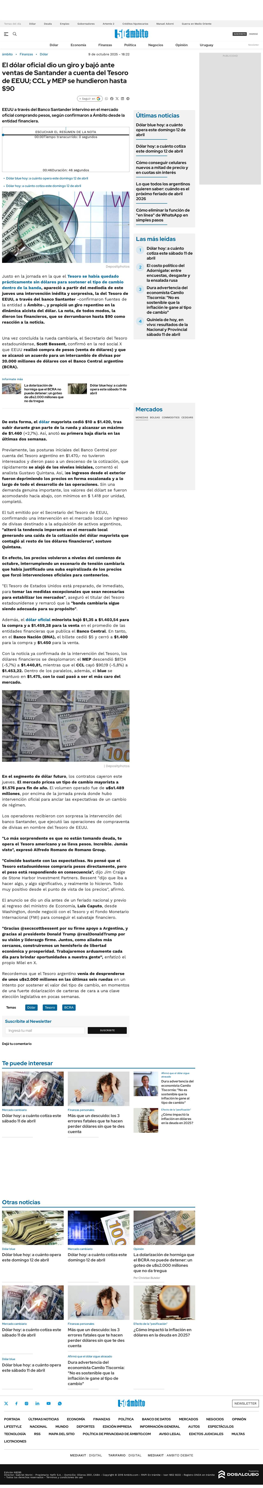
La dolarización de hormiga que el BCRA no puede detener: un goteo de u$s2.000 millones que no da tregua (43, 393)
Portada (12, 1419)
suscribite (240, 34)
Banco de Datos (156, 1419)
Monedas (142, 417)
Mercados (188, 1419)
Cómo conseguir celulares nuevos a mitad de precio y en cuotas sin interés (162, 167)
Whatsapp (60, 1403)
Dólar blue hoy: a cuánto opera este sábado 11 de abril (108, 389)
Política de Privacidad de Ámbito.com (117, 1434)
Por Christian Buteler (147, 1278)
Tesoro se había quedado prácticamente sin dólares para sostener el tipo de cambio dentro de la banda (62, 282)
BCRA (69, 1007)
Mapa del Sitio (62, 1434)
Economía (78, 45)
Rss (37, 1434)
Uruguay (206, 45)
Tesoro (50, 1007)
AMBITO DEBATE (170, 1455)
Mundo (61, 1426)
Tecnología (15, 1434)
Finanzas (105, 45)
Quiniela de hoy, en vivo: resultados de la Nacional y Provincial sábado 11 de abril (167, 327)
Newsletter (253, 45)
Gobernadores (86, 23)
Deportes (86, 1426)
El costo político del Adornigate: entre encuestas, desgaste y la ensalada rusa (168, 273)
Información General (160, 1426)
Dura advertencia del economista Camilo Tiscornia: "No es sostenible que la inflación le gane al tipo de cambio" (169, 300)
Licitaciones (15, 1441)
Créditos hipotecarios (135, 23)
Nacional (38, 1426)
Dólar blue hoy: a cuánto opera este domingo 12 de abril (47, 178)
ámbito (7, 54)
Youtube (48, 1403)
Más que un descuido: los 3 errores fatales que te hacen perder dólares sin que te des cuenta (96, 1123)
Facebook (16, 1403)
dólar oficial (38, 619)
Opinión (181, 45)
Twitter (6, 1403)
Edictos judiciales (206, 1434)
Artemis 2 (108, 23)
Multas (238, 1434)
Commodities (171, 417)
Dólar (32, 23)
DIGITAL (86, 1455)
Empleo (64, 23)
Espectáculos (221, 1426)
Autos (194, 1426)
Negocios (155, 45)
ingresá (253, 34)
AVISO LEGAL (170, 1434)
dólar (44, 421)
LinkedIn (37, 1403)
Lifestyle (13, 1426)
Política (130, 45)
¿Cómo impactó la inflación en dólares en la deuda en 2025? (177, 1118)
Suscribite (107, 1030)
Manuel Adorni (165, 23)
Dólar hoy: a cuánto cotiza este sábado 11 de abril (170, 253)
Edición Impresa (117, 1426)
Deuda (48, 23)
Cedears (187, 417)
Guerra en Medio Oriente (196, 23)
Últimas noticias (43, 1419)
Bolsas (155, 417)
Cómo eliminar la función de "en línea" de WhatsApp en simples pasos (163, 215)
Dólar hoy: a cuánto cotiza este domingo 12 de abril (43, 186)
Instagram (26, 1403)
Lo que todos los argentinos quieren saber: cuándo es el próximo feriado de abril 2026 (163, 191)
